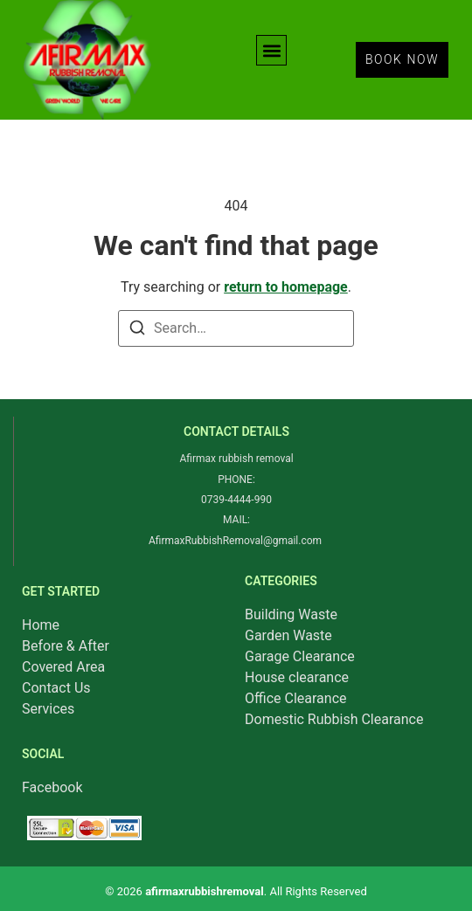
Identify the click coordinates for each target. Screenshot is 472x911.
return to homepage (286, 287)
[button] (271, 50)
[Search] (137, 330)
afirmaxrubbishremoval (204, 891)
